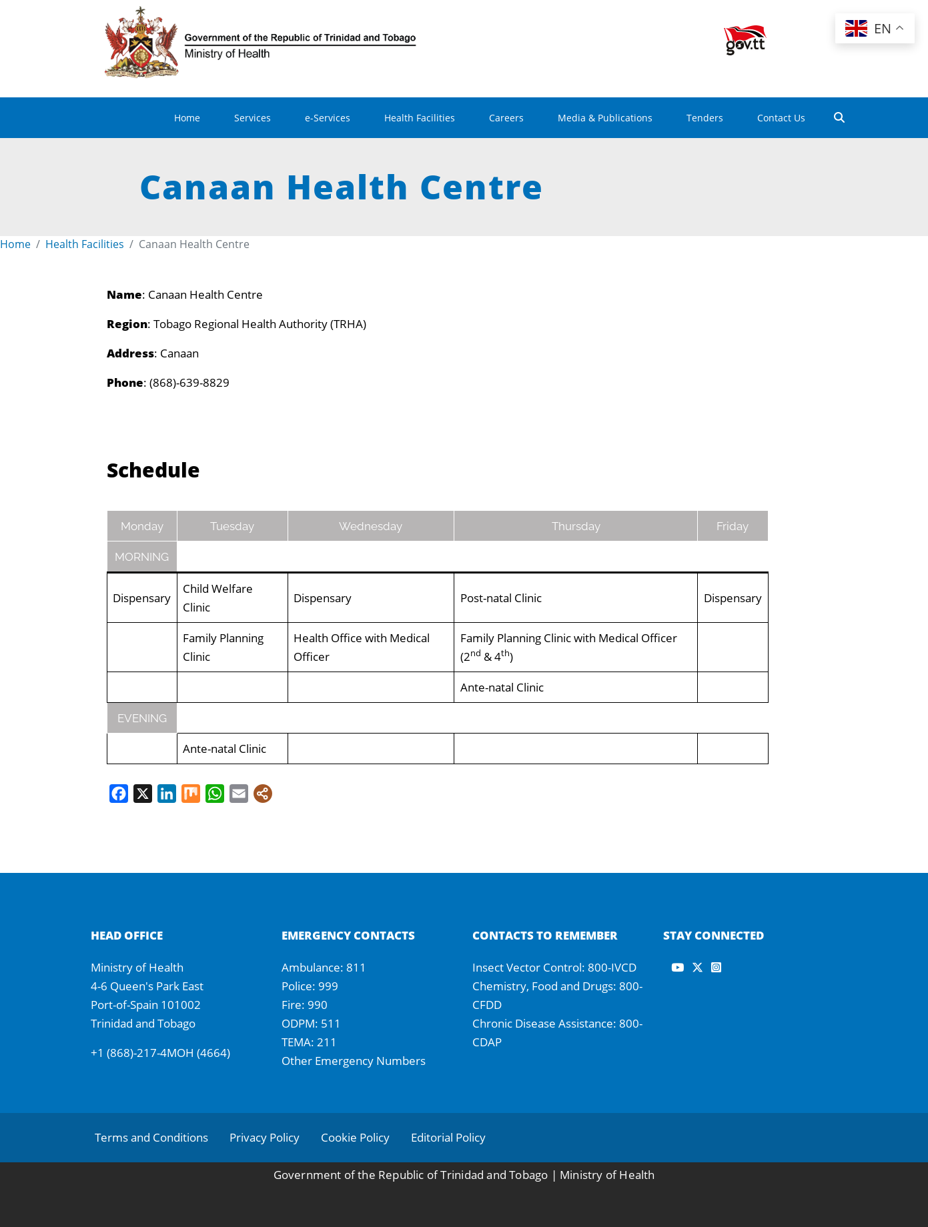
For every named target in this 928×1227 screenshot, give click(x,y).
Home (187, 117)
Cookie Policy (355, 1137)
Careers (506, 117)
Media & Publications (605, 117)
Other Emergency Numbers (354, 1060)
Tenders (704, 117)
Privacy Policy (264, 1137)
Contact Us (781, 117)
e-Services (327, 117)
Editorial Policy (448, 1137)
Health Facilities (419, 117)
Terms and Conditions (151, 1137)
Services (252, 117)
